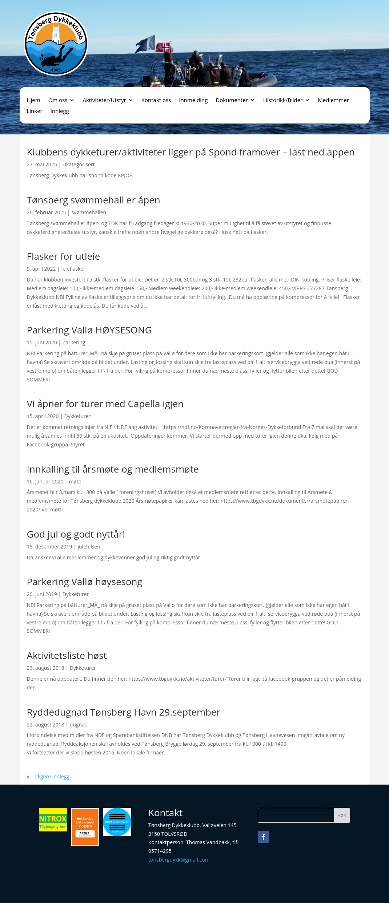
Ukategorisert (79, 164)
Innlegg (60, 111)
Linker (35, 111)
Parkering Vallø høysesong (85, 581)
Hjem (33, 100)
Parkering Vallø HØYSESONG (89, 329)
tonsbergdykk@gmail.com (178, 859)
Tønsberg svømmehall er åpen (93, 199)
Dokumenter (232, 100)
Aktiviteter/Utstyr (104, 100)
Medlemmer (333, 100)
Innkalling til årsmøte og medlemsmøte (113, 468)
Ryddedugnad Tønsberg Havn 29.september (124, 711)
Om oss (58, 100)
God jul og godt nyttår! (76, 533)
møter (76, 481)
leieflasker (73, 268)
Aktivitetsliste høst (67, 655)
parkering (74, 342)
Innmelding (193, 100)
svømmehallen (88, 212)
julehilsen (89, 546)
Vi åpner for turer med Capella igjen (105, 403)
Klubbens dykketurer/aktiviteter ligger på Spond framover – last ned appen (191, 151)
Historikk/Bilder (283, 100)
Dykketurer (77, 416)
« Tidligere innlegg (48, 776)
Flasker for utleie (63, 256)
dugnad (79, 724)
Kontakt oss (156, 100)
